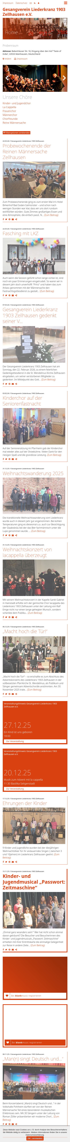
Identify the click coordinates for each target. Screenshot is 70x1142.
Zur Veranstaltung (15, 741)
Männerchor (10, 115)
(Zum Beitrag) (51, 215)
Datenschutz (21, 3)
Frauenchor (9, 111)
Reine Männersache (14, 122)
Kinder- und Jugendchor (17, 103)
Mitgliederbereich (38, 3)
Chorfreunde (10, 118)
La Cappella (9, 107)
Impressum (8, 3)
